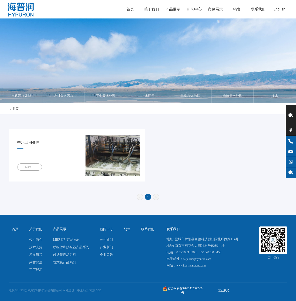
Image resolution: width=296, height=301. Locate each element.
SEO (98, 290)
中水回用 (148, 96)
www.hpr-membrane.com (191, 265)
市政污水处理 (21, 96)
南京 (92, 290)
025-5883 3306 (186, 252)
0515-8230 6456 (210, 252)
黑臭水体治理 (190, 96)
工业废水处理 (106, 96)
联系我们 (173, 229)
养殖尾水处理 (232, 96)
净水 (275, 96)
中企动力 (83, 290)
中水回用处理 (28, 143)
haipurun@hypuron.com (197, 259)
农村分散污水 (63, 96)
